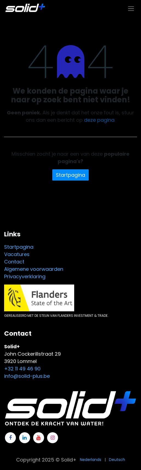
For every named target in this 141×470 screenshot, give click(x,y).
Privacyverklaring (24, 276)
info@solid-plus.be (27, 376)
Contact (14, 261)
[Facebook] (10, 437)
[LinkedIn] (24, 437)
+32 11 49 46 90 (22, 368)
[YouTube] (38, 437)
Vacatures (17, 254)
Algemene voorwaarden (33, 269)
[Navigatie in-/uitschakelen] (131, 8)
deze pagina (99, 120)
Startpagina (70, 175)
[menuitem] (90, 459)
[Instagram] (52, 437)
